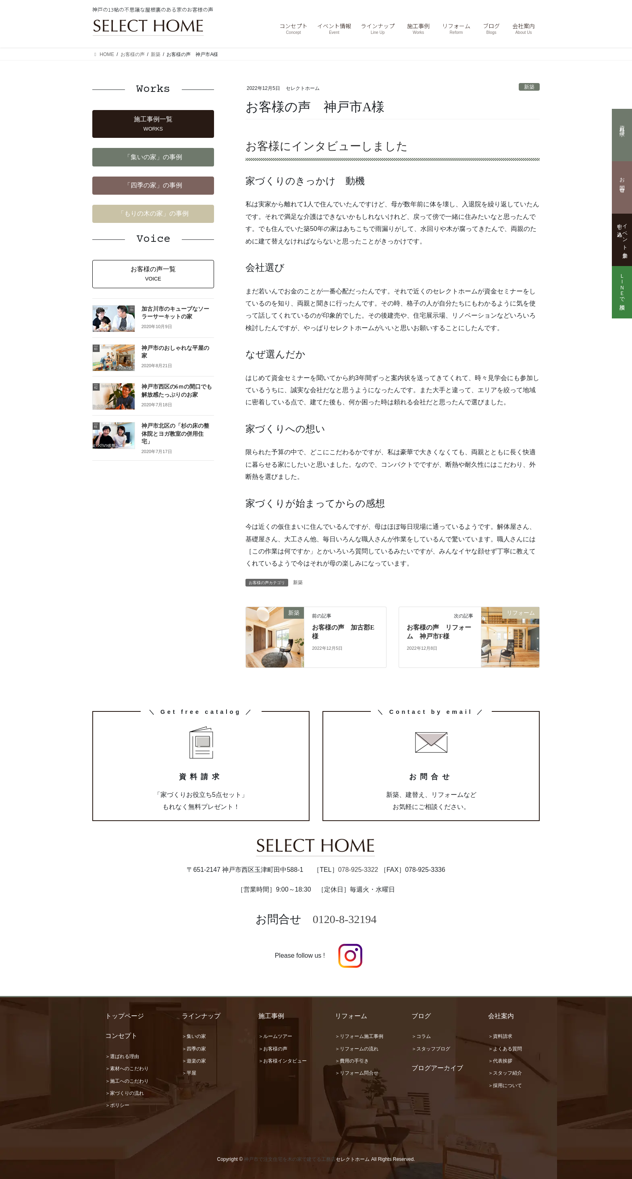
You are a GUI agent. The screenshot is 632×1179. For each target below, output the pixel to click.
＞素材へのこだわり (127, 1068)
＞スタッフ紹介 (505, 1073)
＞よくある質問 (505, 1049)
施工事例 (271, 1016)
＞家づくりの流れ (124, 1093)
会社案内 (501, 1016)
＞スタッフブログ (431, 1049)
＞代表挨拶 (500, 1061)
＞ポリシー (117, 1105)
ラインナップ (201, 1016)
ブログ (421, 1016)
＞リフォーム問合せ (356, 1073)
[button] (153, 124)
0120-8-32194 (345, 919)
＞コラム (421, 1036)
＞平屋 (189, 1073)
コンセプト (121, 1035)
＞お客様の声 (272, 1049)
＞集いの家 (194, 1036)
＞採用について (505, 1085)
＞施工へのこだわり (127, 1081)
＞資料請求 (500, 1036)
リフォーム (351, 1016)
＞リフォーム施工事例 (359, 1036)
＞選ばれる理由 (122, 1056)
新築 (529, 87)
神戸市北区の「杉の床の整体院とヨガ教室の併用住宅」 (175, 434)
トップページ (124, 1016)
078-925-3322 (358, 869)
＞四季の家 (194, 1049)
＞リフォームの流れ (356, 1049)
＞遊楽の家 (194, 1061)
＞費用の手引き (352, 1061)
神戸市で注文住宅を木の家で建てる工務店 (290, 1159)
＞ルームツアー (275, 1036)
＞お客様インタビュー (282, 1061)
